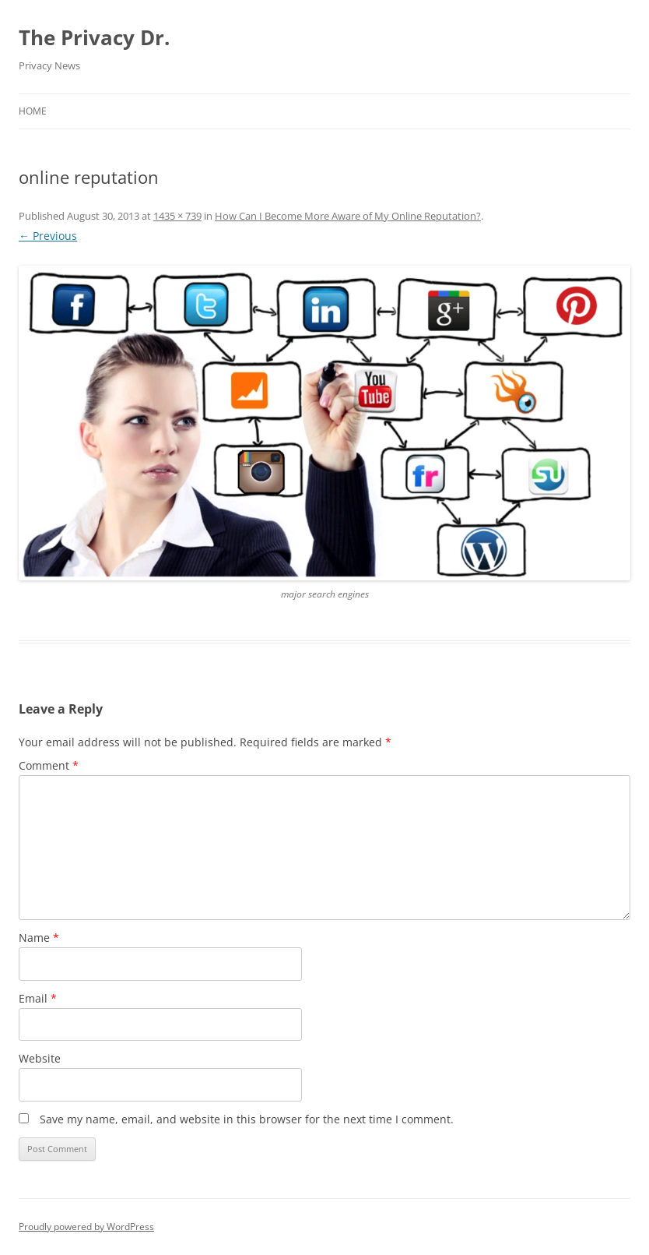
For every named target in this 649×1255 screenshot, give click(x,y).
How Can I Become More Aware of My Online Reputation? (348, 216)
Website (40, 1058)
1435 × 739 (177, 216)
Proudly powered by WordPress (86, 1226)
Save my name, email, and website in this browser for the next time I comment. (247, 1119)
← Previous (48, 235)
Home (33, 111)
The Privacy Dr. (94, 37)
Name (39, 937)
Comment (49, 765)
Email (38, 998)
